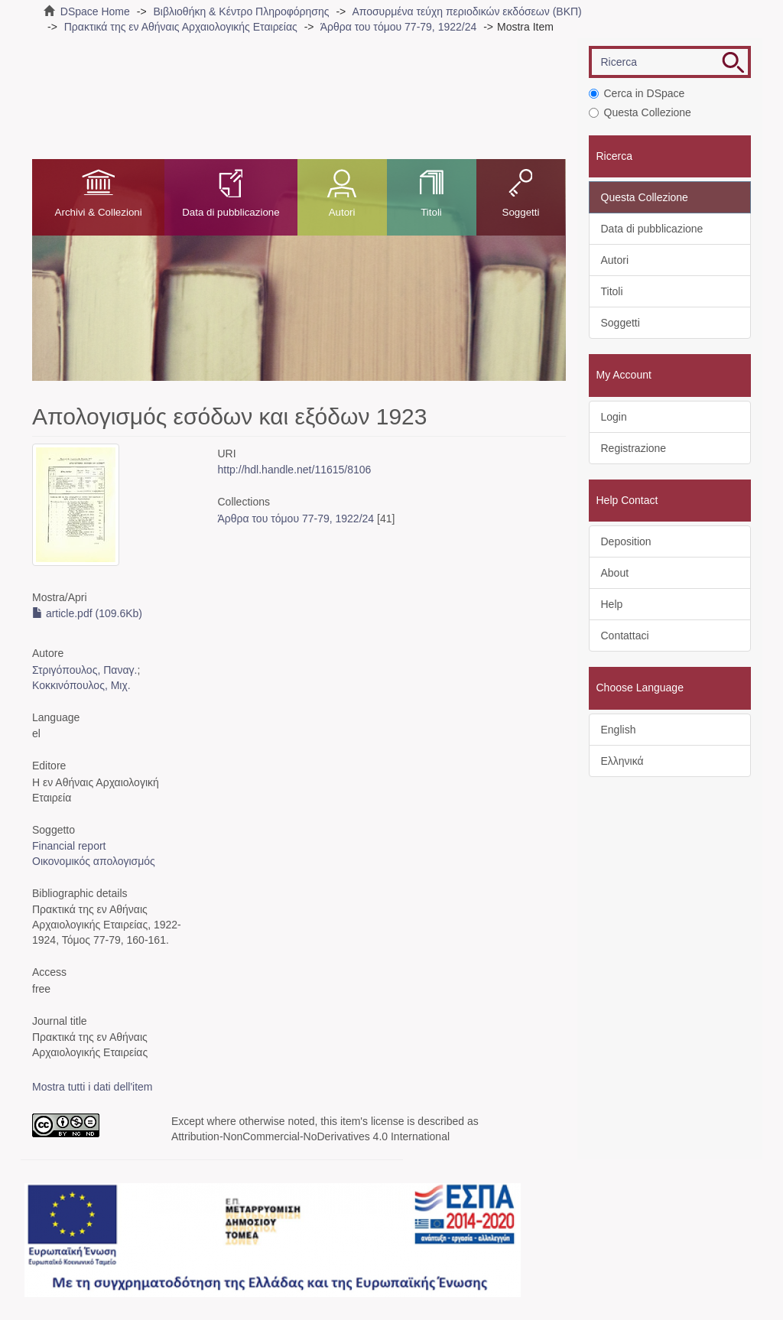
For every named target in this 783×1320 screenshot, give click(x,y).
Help (612, 604)
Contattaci (625, 635)
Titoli (431, 212)
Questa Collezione (640, 112)
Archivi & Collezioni (98, 212)
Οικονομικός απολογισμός (93, 861)
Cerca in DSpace (637, 93)
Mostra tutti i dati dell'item (92, 1087)
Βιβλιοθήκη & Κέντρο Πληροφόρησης (241, 11)
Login (614, 417)
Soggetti (521, 212)
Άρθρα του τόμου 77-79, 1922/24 (398, 27)
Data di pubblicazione (230, 212)
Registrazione (634, 448)
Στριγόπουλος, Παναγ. (84, 670)
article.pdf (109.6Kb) (87, 613)
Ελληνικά (622, 761)
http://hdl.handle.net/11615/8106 (295, 469)
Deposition (626, 541)
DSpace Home (95, 11)
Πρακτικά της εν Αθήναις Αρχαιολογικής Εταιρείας (180, 27)
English (618, 729)
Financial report (69, 846)
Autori (342, 212)
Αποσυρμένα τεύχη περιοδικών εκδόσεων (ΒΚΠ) (466, 11)
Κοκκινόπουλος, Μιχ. (81, 685)
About (615, 573)
